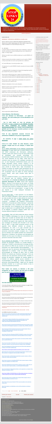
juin (38, 77)
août (38, 79)
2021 (38, 85)
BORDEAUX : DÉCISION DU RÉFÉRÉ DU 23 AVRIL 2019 (14, 39)
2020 (38, 83)
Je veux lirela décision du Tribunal (17, 275)
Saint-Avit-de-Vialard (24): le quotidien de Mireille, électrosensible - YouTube (15, 309)
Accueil (17, 394)
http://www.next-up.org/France (7, 408)
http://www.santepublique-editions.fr (7, 405)
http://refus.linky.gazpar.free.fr (6, 407)
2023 (38, 88)
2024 (38, 89)
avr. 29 (40, 73)
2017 (38, 65)
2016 (38, 63)
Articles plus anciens (28, 394)
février (39, 69)
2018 (38, 66)
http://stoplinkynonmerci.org (6, 410)
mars (39, 70)
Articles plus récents (6, 394)
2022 (38, 86)
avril (38, 72)
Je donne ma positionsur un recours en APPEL (18, 279)
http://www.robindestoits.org (6, 406)
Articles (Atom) (8, 396)
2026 (38, 92)
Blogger (31, 419)
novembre (39, 80)
